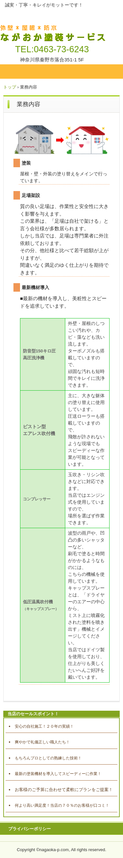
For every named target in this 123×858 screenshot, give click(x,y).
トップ (9, 87)
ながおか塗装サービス (54, 26)
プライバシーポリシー (29, 828)
